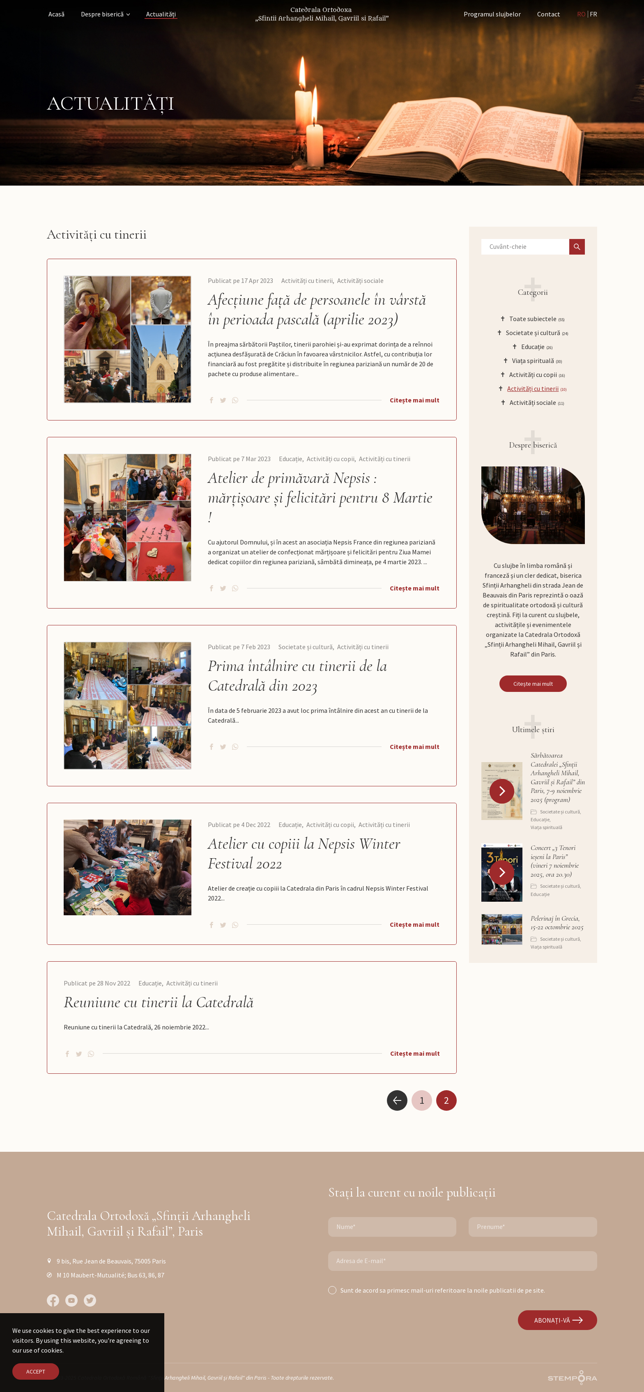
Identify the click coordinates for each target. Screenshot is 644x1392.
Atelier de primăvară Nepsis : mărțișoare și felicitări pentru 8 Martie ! (320, 497)
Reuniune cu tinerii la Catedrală (158, 1002)
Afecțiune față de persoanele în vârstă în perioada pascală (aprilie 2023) (317, 309)
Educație (290, 459)
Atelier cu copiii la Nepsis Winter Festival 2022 (304, 853)
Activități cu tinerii (307, 280)
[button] (502, 791)
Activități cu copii (330, 459)
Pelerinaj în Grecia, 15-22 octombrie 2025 (557, 923)
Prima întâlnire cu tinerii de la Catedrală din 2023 (297, 675)
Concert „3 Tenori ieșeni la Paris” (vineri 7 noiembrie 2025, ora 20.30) (555, 861)
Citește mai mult (414, 400)
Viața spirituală (546, 827)
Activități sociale (360, 280)
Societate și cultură (305, 647)
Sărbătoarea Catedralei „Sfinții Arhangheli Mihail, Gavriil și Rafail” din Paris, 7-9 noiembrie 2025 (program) (558, 777)
